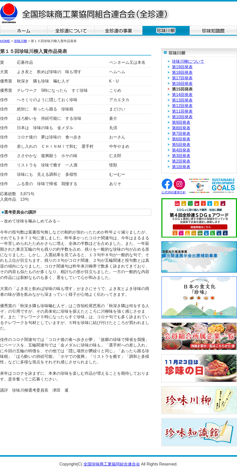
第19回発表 (182, 67)
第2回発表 (181, 161)
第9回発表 (181, 122)
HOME (5, 41)
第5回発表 (181, 144)
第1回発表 (181, 167)
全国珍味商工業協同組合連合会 (111, 464)
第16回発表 (182, 83)
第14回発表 (182, 95)
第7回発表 (181, 133)
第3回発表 (181, 156)
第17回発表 (182, 78)
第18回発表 (182, 72)
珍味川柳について (188, 61)
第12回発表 (182, 106)
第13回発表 (182, 100)
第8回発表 (181, 128)
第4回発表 (181, 150)
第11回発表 (182, 111)
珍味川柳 (20, 41)
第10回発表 (182, 117)
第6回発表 (181, 139)
